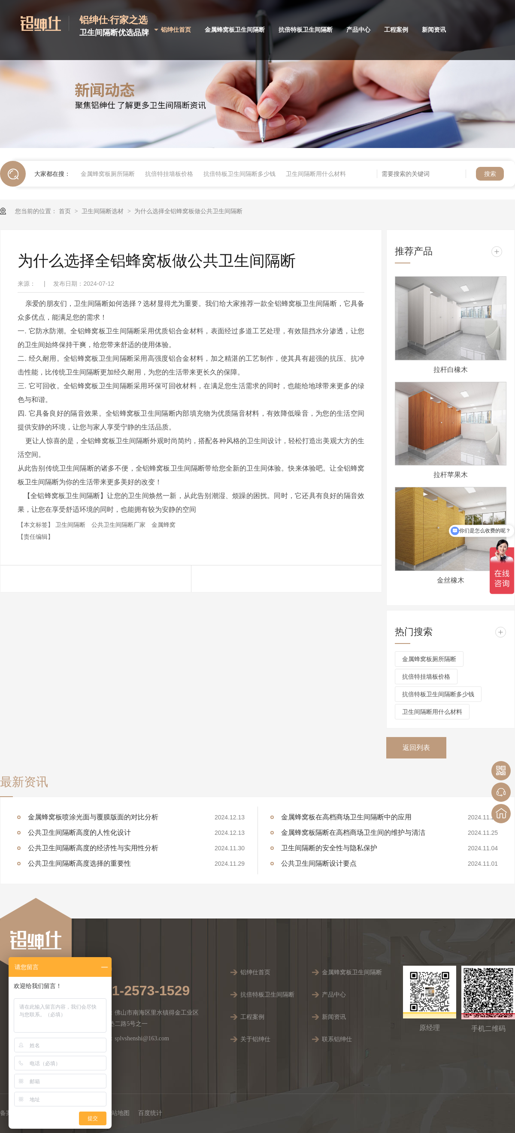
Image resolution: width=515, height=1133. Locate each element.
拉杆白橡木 (450, 369)
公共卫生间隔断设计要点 (319, 863)
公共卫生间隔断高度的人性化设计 (79, 832)
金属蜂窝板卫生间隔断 (235, 30)
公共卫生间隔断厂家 (119, 524)
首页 (66, 211)
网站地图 (118, 1113)
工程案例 (396, 30)
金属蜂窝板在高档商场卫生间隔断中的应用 (346, 817)
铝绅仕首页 (176, 30)
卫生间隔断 (71, 524)
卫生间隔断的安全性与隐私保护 (329, 848)
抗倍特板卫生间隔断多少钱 (239, 173)
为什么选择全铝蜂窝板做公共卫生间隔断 (188, 211)
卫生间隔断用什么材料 (316, 173)
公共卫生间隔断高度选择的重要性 (79, 863)
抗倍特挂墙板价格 (169, 173)
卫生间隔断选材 (103, 211)
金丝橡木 (450, 580)
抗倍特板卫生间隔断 (306, 30)
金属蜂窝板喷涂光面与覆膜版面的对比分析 (93, 817)
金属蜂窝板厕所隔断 (108, 173)
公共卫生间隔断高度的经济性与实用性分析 (93, 848)
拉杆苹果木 (450, 474)
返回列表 (416, 747)
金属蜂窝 (163, 524)
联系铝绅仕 (337, 1039)
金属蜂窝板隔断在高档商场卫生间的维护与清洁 (353, 832)
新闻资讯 (434, 30)
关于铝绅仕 (255, 1039)
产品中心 (358, 30)
